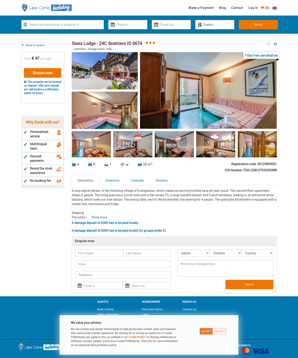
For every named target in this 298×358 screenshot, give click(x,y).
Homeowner (151, 302)
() (265, 8)
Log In (253, 8)
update (106, 341)
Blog (222, 8)
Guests (102, 302)
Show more (99, 217)
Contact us (189, 309)
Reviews (162, 180)
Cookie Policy (136, 337)
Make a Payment (201, 8)
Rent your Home (152, 309)
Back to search (35, 45)
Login (145, 314)
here (149, 341)
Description (85, 180)
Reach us (189, 302)
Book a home (105, 309)
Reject (220, 331)
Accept (206, 331)
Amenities (112, 180)
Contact (237, 8)
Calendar (137, 180)
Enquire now (42, 72)
